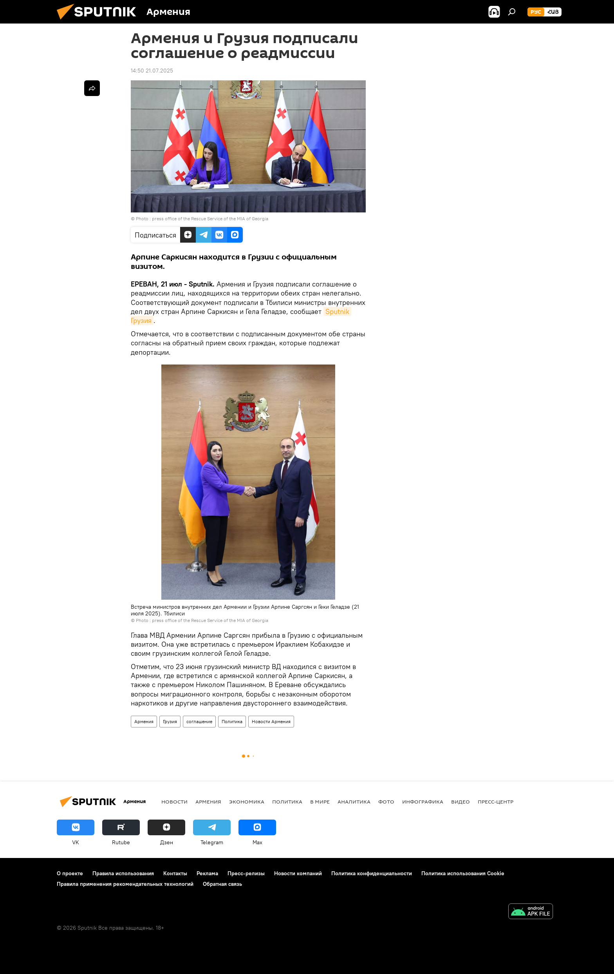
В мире (320, 801)
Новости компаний (298, 873)
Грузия (170, 721)
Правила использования (123, 873)
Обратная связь (222, 883)
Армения (144, 721)
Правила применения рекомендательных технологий (125, 883)
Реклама (207, 873)
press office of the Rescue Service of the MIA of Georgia (210, 218)
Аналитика (354, 801)
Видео (460, 801)
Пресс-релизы (246, 873)
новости (174, 801)
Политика (232, 721)
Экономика (246, 801)
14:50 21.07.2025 (152, 70)
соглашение (199, 721)
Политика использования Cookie (462, 873)
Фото (386, 801)
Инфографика (422, 801)
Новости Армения (271, 721)
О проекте (70, 873)
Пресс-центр (495, 801)
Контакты (175, 873)
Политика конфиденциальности (371, 873)
